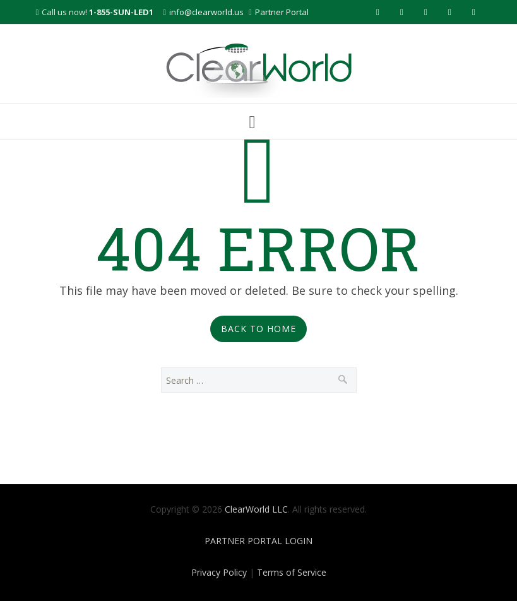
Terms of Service (291, 572)
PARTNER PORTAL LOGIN (258, 541)
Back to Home (258, 329)
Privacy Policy (219, 572)
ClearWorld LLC (256, 509)
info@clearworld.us (206, 12)
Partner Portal (282, 12)
